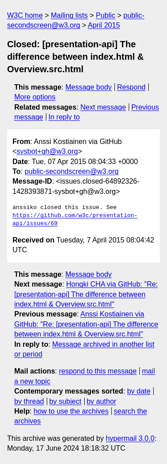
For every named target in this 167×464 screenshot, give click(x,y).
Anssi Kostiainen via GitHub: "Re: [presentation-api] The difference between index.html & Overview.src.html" (86, 324)
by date (138, 391)
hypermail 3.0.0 (130, 438)
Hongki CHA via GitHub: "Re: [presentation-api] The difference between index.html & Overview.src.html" (86, 294)
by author (101, 401)
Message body (88, 87)
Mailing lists (69, 15)
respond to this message (97, 371)
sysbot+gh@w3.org (47, 151)
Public (105, 15)
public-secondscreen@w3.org (71, 171)
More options (35, 97)
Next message (103, 107)
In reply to (64, 117)
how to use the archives (71, 411)
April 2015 (104, 25)
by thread (29, 401)
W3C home (25, 15)
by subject (65, 401)
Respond (131, 87)
